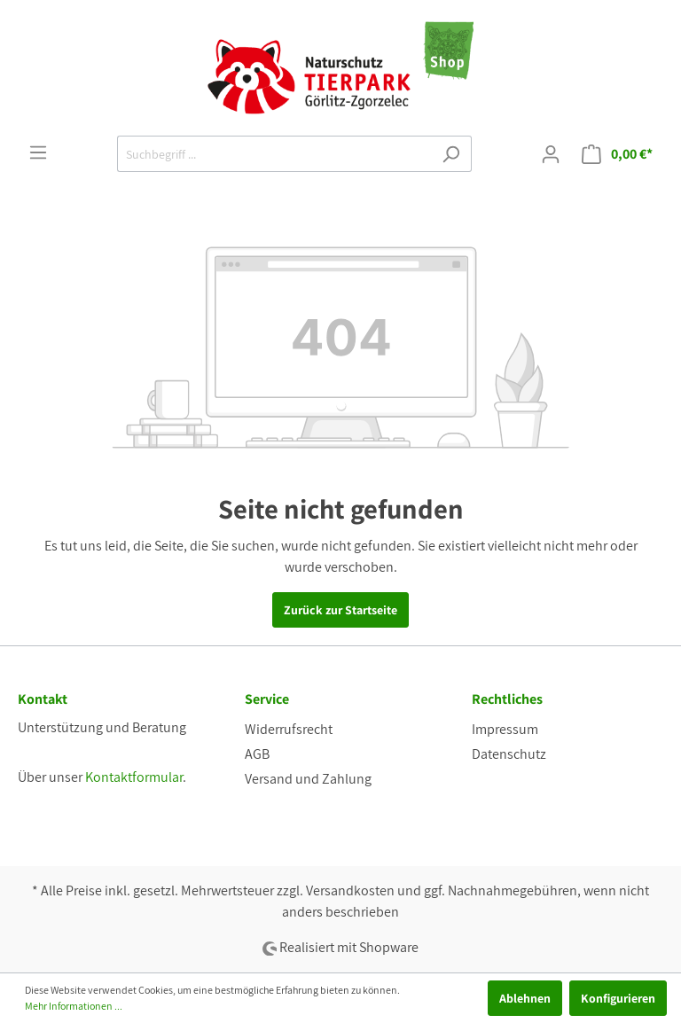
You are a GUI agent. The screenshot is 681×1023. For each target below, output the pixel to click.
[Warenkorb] (617, 154)
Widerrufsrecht (289, 729)
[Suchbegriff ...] (274, 154)
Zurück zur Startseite (340, 610)
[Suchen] (451, 154)
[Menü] (38, 152)
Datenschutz (509, 754)
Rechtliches (507, 699)
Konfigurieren (618, 998)
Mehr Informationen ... (73, 1005)
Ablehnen (525, 998)
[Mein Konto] (550, 154)
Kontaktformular (134, 777)
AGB (257, 754)
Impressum (505, 729)
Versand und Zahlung (308, 778)
